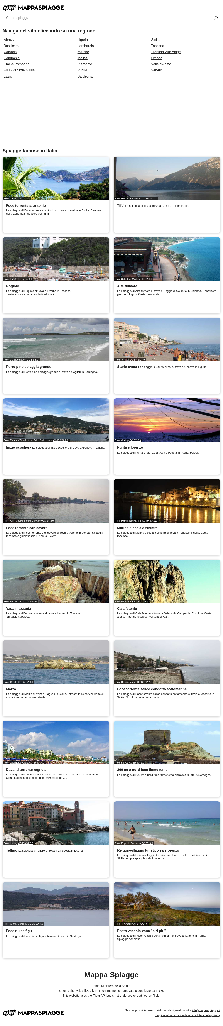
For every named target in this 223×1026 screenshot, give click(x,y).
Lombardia (86, 46)
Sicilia (155, 40)
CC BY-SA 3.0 (149, 198)
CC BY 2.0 (24, 198)
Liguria (83, 40)
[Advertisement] (111, 115)
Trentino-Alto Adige (166, 52)
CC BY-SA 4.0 (29, 601)
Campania (12, 58)
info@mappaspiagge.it (206, 1010)
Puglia (82, 70)
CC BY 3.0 (146, 279)
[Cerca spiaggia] (216, 18)
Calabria (10, 52)
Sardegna (85, 76)
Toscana (157, 46)
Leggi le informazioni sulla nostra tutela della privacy (187, 1015)
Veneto (156, 70)
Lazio (8, 76)
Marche (83, 52)
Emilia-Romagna (16, 64)
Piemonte (85, 64)
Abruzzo (10, 40)
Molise (83, 58)
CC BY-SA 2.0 (60, 440)
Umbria (156, 58)
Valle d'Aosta (161, 64)
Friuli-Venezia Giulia (19, 70)
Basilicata (11, 46)
